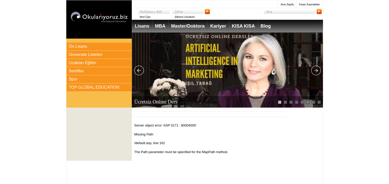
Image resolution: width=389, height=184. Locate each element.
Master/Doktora (188, 26)
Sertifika (76, 71)
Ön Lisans (78, 46)
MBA (160, 26)
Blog (266, 26)
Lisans (142, 26)
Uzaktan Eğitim (82, 63)
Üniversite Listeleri (85, 54)
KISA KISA (243, 26)
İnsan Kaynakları (309, 4)
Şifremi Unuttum (185, 16)
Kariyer (218, 26)
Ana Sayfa (287, 4)
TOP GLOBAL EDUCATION (94, 87)
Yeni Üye (145, 16)
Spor (73, 79)
